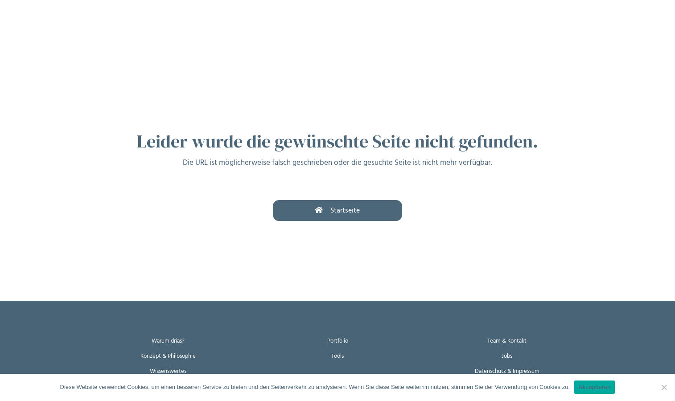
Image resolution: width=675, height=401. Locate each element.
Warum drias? (168, 341)
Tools (337, 355)
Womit (120, 25)
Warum (47, 25)
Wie (84, 25)
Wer (156, 25)
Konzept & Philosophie (168, 355)
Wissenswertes (168, 370)
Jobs (507, 355)
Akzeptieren (594, 387)
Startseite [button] (337, 210)
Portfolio (338, 341)
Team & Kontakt (507, 341)
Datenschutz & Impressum (507, 370)
